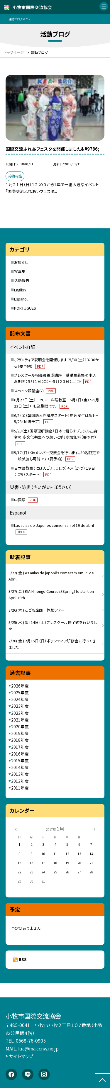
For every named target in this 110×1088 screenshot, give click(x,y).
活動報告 (21, 280)
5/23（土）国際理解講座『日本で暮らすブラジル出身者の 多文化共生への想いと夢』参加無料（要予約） (56, 437)
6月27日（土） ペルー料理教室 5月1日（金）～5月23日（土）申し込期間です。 (56, 403)
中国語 (26, 500)
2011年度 (20, 788)
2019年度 (20, 733)
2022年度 (20, 713)
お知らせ (21, 262)
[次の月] (94, 828)
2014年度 (20, 767)
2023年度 (20, 706)
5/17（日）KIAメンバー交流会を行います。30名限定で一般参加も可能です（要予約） (56, 456)
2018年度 (20, 740)
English (20, 290)
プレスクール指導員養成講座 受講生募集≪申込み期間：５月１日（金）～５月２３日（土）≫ (55, 378)
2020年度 (20, 726)
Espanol (21, 299)
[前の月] (15, 828)
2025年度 (20, 692)
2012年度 (20, 781)
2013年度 (20, 774)
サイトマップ (21, 1056)
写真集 (20, 271)
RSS (23, 959)
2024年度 (20, 699)
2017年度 (20, 747)
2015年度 (20, 760)
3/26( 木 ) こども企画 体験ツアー (37, 610)
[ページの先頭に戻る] (102, 1081)
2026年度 (20, 686)
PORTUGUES (25, 308)
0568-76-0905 (31, 1040)
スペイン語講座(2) (35, 390)
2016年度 (20, 754)
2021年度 (20, 720)
